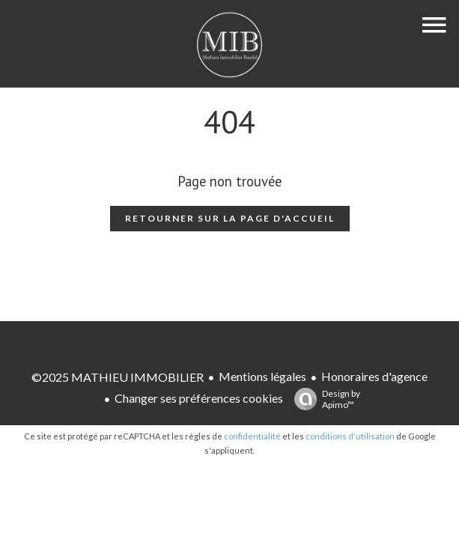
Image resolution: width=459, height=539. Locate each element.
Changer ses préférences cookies (199, 398)
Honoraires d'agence (374, 376)
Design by (323, 399)
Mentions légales (262, 376)
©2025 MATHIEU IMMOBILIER (117, 377)
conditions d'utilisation (350, 436)
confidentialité (252, 436)
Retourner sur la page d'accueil (230, 218)
